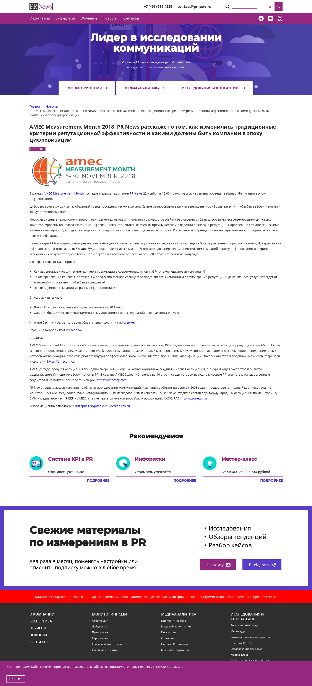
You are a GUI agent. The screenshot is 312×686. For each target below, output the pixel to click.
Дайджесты (99, 626)
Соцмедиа (167, 638)
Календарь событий (105, 650)
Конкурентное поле (173, 620)
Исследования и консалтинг (211, 88)
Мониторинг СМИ (84, 88)
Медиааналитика (142, 88)
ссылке (129, 322)
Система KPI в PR (241, 643)
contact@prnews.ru (194, 6)
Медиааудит (239, 631)
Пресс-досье (100, 632)
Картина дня (100, 638)
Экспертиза (40, 621)
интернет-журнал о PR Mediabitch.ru (102, 406)
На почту (219, 564)
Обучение (88, 18)
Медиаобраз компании (176, 626)
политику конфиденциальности (161, 667)
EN (270, 6)
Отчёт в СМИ (100, 620)
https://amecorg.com (62, 361)
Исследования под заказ (246, 649)
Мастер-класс (239, 655)
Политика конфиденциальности (252, 660)
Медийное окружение (175, 650)
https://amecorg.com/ (112, 380)
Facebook (75, 330)
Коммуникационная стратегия (250, 637)
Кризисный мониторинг (107, 644)
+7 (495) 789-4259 (158, 6)
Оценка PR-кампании (174, 644)
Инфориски (168, 632)
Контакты (131, 18)
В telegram (262, 564)
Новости (110, 18)
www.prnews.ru (195, 398)
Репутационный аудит (245, 625)
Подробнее (98, 480)
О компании (39, 18)
